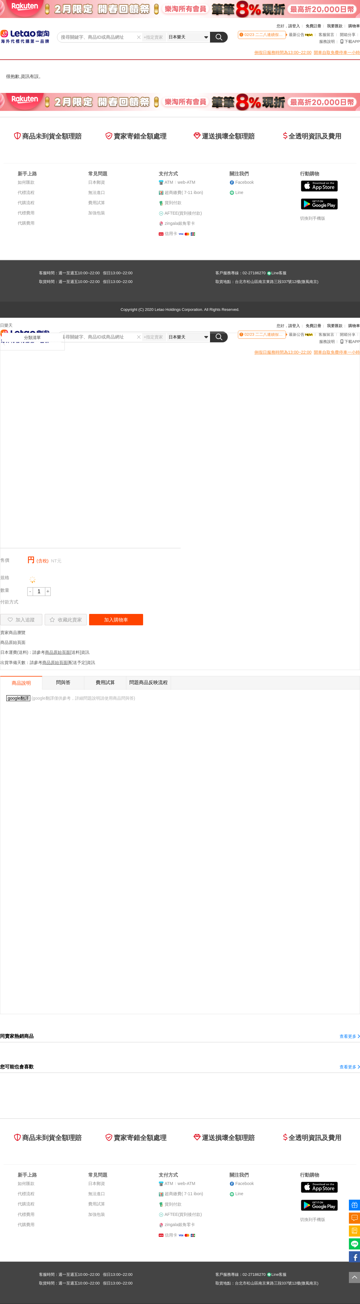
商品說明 (21, 683)
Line (239, 192)
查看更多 (350, 1036)
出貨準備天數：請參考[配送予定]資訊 (47, 662)
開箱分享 (348, 34)
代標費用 (26, 212)
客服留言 (326, 34)
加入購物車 (116, 619)
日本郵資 (96, 182)
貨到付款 (173, 202)
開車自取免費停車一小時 (337, 52)
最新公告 (301, 34)
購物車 (354, 26)
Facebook (244, 182)
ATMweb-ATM (180, 182)
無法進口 (96, 192)
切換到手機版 (312, 218)
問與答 (63, 682)
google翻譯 (18, 698)
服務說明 (327, 41)
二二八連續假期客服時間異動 (280, 34)
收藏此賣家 (66, 619)
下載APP (350, 41)
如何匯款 (26, 182)
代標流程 (26, 192)
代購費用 (26, 223)
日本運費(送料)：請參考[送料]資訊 (44, 652)
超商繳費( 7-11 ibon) (184, 192)
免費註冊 (313, 26)
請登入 (294, 26)
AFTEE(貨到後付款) (183, 213)
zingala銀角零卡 (180, 223)
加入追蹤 (21, 619)
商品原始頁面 (13, 642)
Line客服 (277, 273)
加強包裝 (96, 212)
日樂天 (6, 325)
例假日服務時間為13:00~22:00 (282, 52)
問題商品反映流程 (148, 682)
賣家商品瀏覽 (13, 632)
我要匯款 (335, 26)
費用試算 (96, 202)
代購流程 (26, 202)
